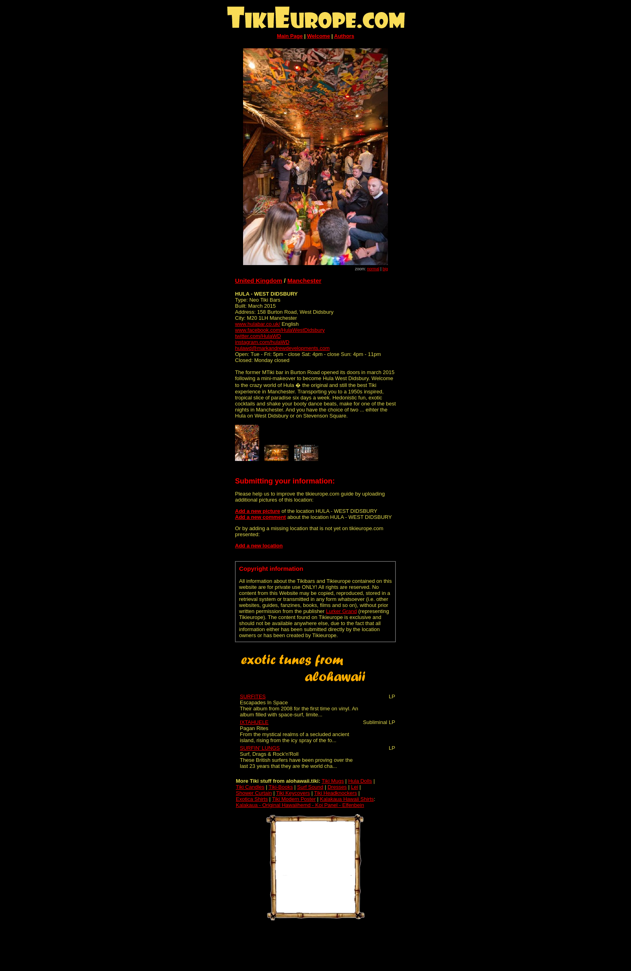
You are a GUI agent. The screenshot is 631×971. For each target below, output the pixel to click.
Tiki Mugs (333, 781)
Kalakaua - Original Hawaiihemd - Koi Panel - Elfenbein (300, 805)
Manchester (304, 280)
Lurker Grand (341, 611)
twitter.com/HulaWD (258, 336)
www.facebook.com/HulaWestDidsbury (280, 330)
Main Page (290, 36)
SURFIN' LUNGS (260, 748)
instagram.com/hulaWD (262, 342)
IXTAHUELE (254, 722)
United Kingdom (258, 280)
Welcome (318, 36)
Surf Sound (310, 787)
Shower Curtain (254, 793)
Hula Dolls (360, 781)
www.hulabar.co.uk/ (257, 324)
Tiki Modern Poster (294, 799)
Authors (344, 36)
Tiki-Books (280, 787)
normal (373, 269)
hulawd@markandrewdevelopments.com (282, 348)
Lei (354, 787)
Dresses (337, 787)
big (385, 269)
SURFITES (253, 696)
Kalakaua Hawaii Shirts (347, 799)
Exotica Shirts (252, 799)
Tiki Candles (250, 787)
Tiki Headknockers (335, 793)
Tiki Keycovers (293, 793)
